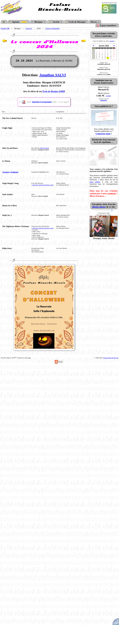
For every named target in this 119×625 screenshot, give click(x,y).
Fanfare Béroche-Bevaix (110, 358)
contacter (112, 193)
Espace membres (107, 25)
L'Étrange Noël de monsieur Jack (42, 185)
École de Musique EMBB (53, 91)
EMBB (108, 96)
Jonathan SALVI (52, 75)
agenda (111, 41)
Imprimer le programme (42, 102)
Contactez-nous (103, 133)
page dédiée (95, 182)
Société (54, 22)
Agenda (18, 22)
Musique (37, 22)
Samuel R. (103, 100)
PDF (65, 102)
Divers (94, 22)
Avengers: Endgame (10, 172)
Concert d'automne (52, 28)
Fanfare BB (5, 28)
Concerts (28, 28)
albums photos (99, 207)
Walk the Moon (44, 148)
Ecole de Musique (76, 22)
